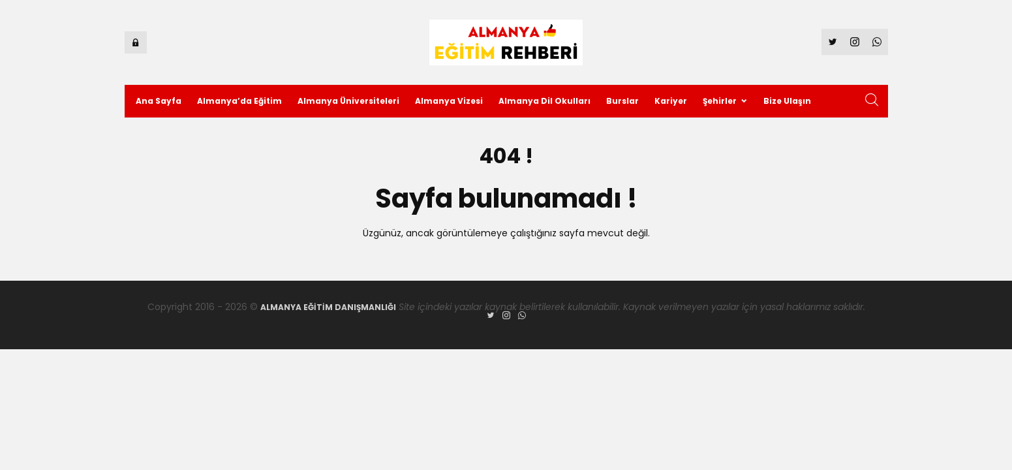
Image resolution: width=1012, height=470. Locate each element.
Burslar (622, 100)
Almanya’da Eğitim (239, 100)
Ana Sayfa (158, 100)
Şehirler (720, 100)
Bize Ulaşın (787, 100)
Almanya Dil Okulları (544, 100)
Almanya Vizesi (449, 100)
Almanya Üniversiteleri (348, 100)
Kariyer (670, 100)
